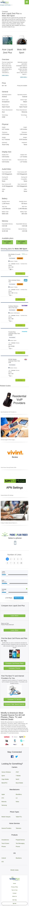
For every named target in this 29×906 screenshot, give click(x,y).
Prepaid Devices (20, 839)
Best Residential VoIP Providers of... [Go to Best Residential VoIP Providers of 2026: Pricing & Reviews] (9, 412)
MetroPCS (4, 783)
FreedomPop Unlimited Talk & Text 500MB (14, 333)
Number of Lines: (14, 555)
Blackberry (19, 858)
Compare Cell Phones (5, 5)
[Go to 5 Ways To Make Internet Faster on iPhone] (14, 511)
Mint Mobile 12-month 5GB (14, 255)
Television (18, 828)
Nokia (17, 801)
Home (14, 883)
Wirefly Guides (14, 870)
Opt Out (14, 903)
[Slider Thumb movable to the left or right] (7, 575)
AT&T (17, 772)
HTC (3, 798)
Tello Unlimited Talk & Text (14, 281)
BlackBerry (19, 794)
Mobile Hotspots (6, 816)
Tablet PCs (19, 816)
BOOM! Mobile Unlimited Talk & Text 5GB (14, 361)
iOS (3, 861)
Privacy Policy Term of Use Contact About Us (14, 891)
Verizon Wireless (6, 772)
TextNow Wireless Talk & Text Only (13, 306)
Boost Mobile (19, 783)
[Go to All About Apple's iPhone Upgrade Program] (14, 427)
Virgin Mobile (5, 779)
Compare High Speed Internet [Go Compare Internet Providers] (14, 704)
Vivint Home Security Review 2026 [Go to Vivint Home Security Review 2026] (8, 467)
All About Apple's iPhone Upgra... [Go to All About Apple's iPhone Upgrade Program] (8, 439)
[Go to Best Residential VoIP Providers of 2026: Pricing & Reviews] (14, 400)
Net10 (17, 779)
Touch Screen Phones (5, 845)
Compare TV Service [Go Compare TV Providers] (14, 699)
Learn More (14, 615)
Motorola (4, 801)
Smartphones (5, 839)
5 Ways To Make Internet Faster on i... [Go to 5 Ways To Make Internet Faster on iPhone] (9, 523)
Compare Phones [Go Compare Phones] (14, 668)
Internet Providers (6, 828)
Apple (3, 794)
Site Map (14, 900)
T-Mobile (18, 775)
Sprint (3, 775)
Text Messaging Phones (20, 845)
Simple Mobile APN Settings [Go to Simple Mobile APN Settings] (7, 495)
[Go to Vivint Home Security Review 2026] (14, 455)
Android (4, 858)
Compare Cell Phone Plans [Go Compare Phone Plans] (14, 663)
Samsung (4, 805)
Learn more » (5, 75)
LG (16, 798)
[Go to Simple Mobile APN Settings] (14, 483)
